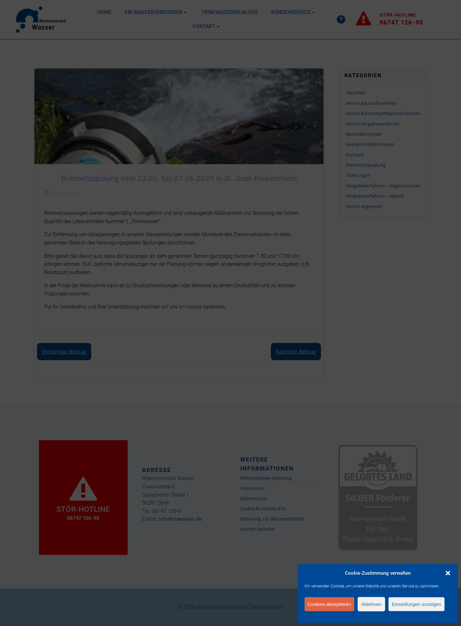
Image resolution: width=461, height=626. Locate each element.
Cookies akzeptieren (329, 604)
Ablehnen (371, 604)
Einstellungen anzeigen (416, 604)
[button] (448, 573)
